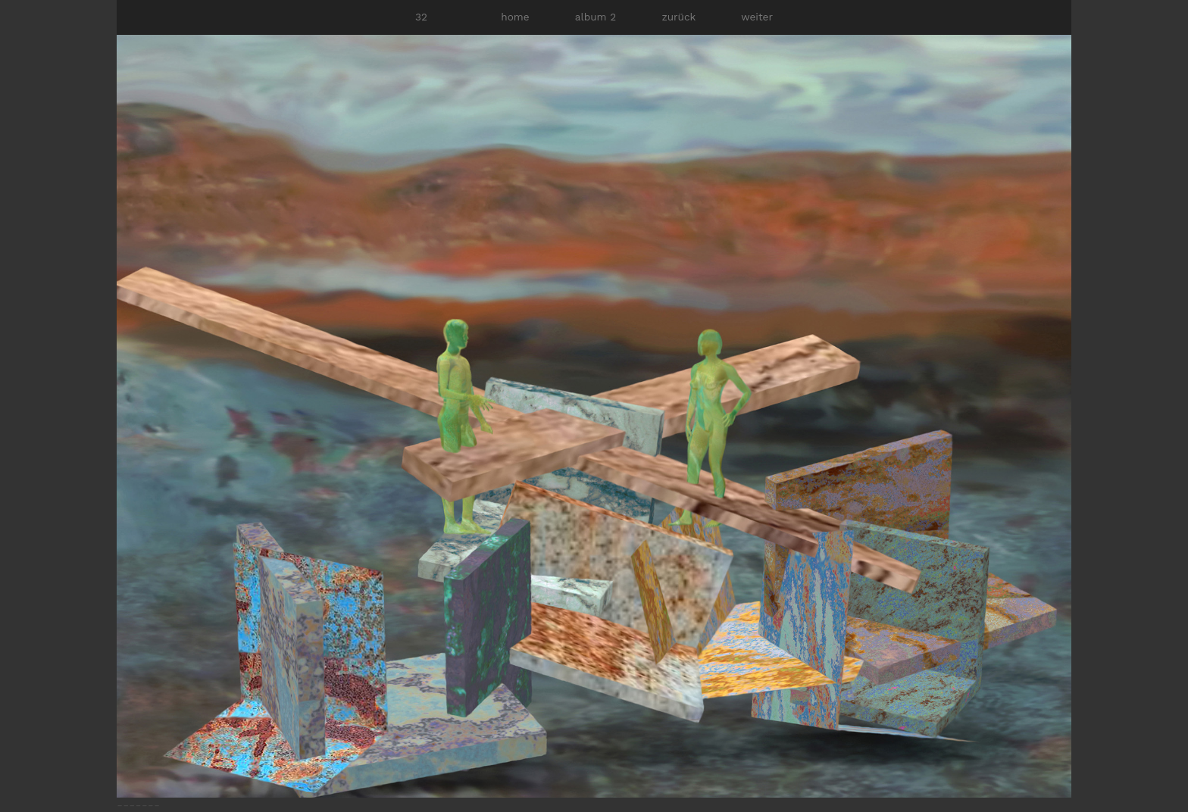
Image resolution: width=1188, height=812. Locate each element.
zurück (678, 17)
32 (421, 17)
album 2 (595, 17)
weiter (757, 17)
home (515, 17)
